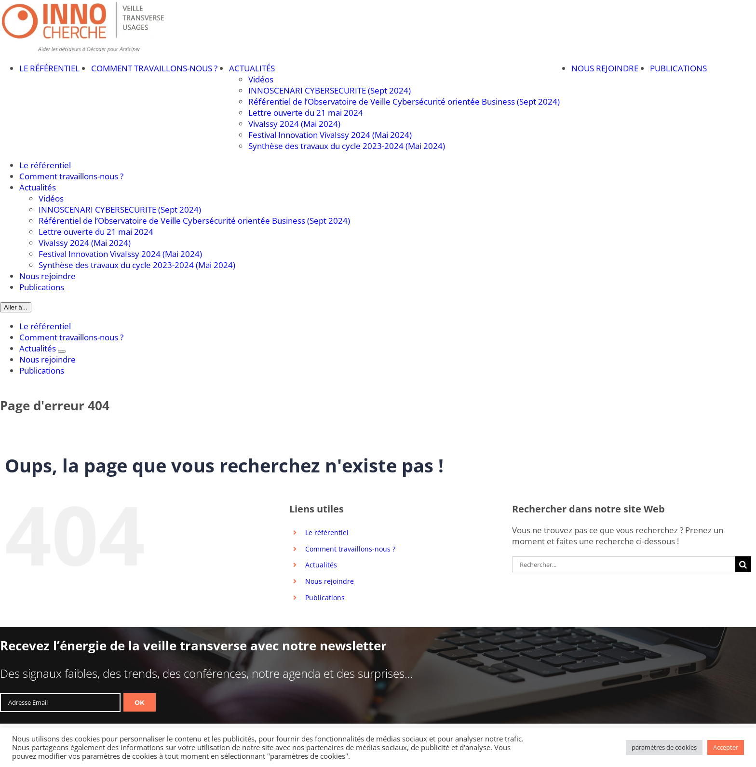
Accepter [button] (725, 747)
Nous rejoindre (329, 581)
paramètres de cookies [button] (664, 747)
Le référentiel (327, 532)
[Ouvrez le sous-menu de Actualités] (62, 351)
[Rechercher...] (623, 564)
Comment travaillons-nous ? (350, 548)
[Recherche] (743, 564)
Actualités (321, 564)
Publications (325, 597)
